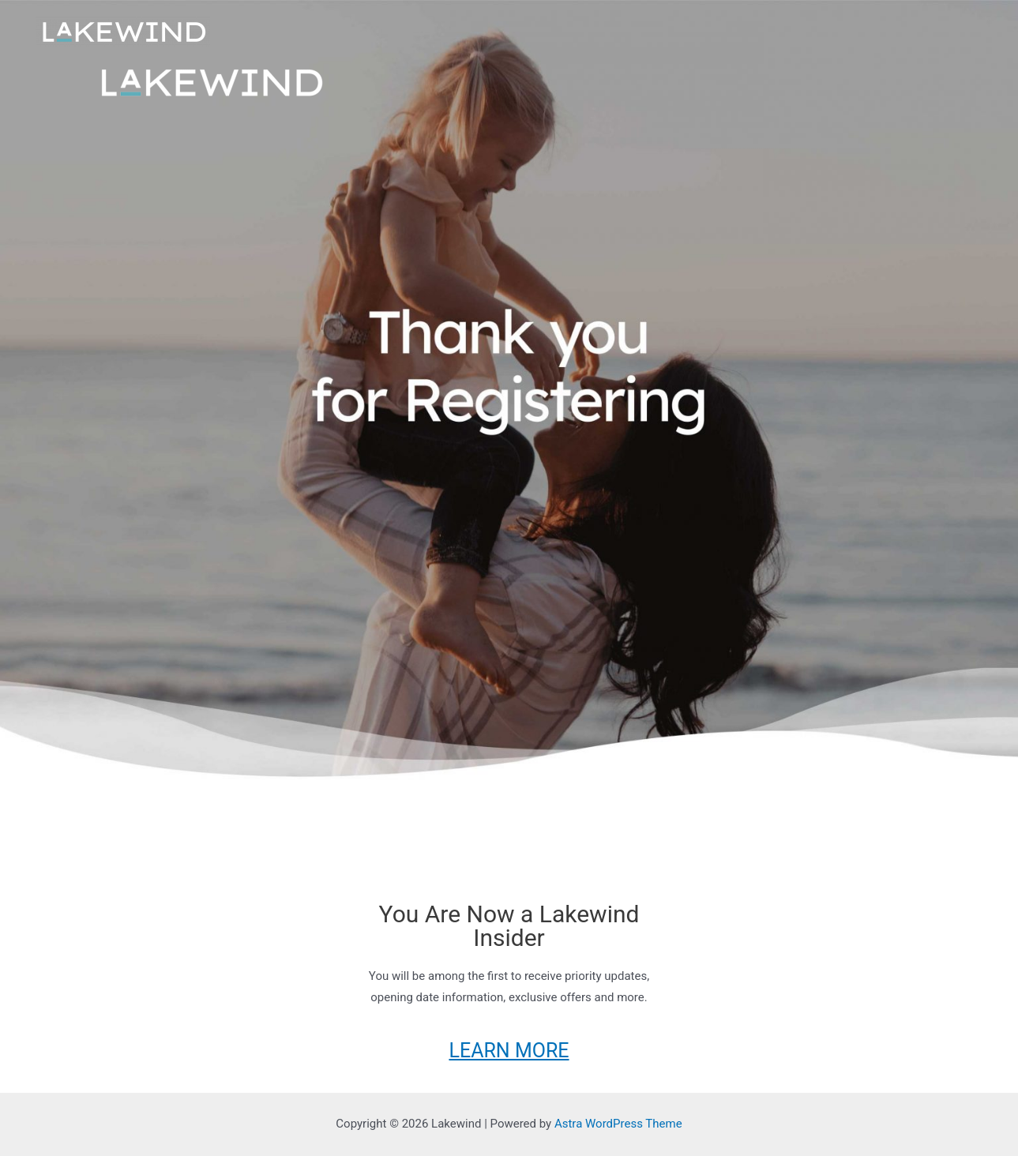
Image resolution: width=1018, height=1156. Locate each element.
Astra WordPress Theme (618, 1124)
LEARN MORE (509, 1050)
